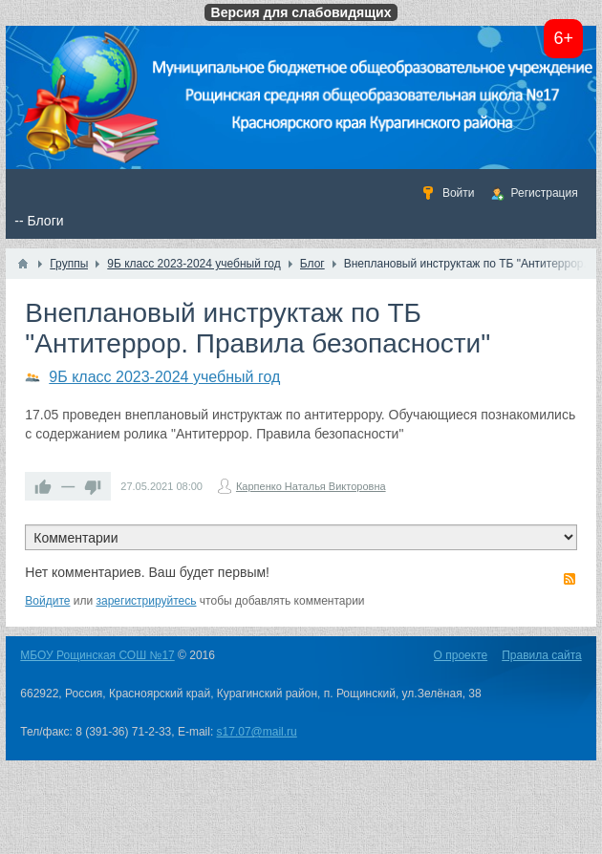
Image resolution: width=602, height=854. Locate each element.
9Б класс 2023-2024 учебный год (164, 377)
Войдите (47, 601)
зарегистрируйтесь (147, 601)
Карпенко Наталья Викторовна (311, 486)
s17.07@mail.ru (257, 731)
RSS (569, 579)
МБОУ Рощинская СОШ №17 (97, 655)
